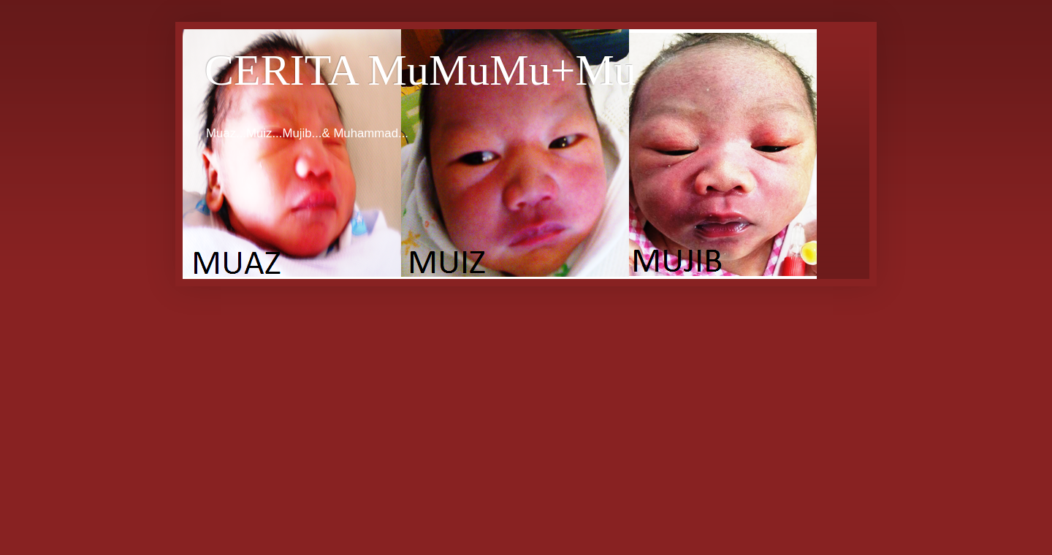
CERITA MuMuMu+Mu (420, 70)
